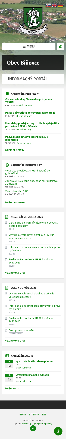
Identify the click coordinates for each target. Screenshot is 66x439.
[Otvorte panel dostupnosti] (58, 431)
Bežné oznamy (24, 105)
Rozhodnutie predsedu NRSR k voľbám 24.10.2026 (31, 261)
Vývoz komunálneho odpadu (32, 375)
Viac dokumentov (15, 273)
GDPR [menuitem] (23, 414)
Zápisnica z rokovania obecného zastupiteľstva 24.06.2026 (31, 182)
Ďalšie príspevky (14, 150)
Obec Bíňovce (24, 368)
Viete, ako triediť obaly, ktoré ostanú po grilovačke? (27, 172)
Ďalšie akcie (12, 388)
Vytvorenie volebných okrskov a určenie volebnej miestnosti (31, 237)
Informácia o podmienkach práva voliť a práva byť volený (34, 307)
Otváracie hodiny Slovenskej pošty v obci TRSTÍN (29, 101)
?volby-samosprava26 (21, 330)
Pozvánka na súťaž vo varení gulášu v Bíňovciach (26, 138)
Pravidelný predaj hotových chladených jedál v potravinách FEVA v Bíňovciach (32, 125)
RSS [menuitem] (44, 414)
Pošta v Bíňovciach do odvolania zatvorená (30, 112)
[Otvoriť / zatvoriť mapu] (60, 46)
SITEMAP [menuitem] (34, 414)
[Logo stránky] (33, 36)
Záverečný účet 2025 (16, 191)
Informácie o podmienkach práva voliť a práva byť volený (35, 249)
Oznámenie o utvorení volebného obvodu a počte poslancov (33, 224)
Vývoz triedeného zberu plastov (34, 361)
